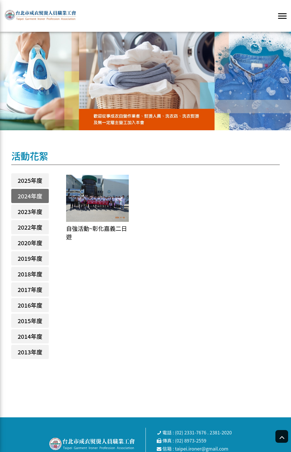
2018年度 (30, 274)
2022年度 (30, 227)
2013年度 (30, 352)
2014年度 (30, 336)
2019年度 (30, 258)
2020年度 (30, 243)
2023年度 (30, 211)
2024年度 (30, 196)
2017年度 (30, 289)
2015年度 (30, 321)
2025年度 (30, 180)
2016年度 (30, 305)
